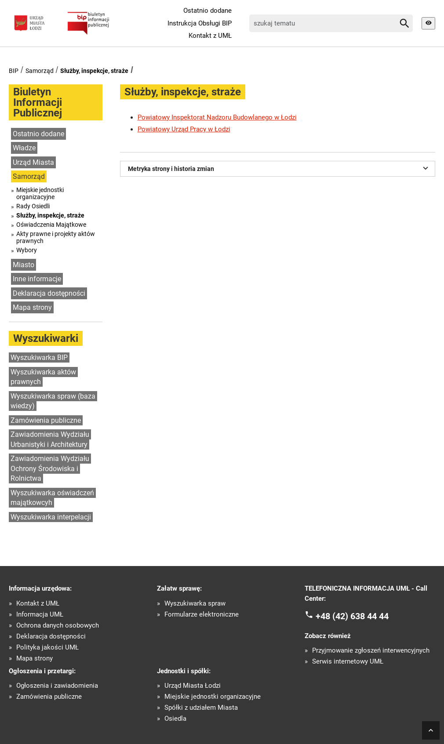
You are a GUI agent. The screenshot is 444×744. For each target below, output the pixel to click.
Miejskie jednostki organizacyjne (40, 193)
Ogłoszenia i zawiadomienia (57, 685)
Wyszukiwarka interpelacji (51, 517)
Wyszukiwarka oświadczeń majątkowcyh (52, 498)
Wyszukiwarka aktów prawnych (43, 377)
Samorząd (39, 70)
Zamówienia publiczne (46, 420)
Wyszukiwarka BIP (39, 357)
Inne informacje (37, 279)
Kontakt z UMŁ (210, 36)
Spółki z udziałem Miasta (201, 707)
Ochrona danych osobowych (57, 625)
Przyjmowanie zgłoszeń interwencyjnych (370, 650)
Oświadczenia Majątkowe (51, 224)
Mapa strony (32, 307)
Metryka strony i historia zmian (279, 168)
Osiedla (175, 718)
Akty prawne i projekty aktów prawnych (55, 237)
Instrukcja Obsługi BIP (199, 23)
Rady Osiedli (33, 206)
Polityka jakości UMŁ (47, 647)
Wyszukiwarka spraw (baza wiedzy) (53, 401)
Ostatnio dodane (207, 11)
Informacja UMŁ (39, 614)
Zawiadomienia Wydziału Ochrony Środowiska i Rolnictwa (50, 468)
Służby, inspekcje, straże (94, 70)
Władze (24, 148)
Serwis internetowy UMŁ (347, 661)
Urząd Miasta (33, 162)
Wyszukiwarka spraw (195, 603)
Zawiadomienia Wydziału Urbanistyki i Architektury (50, 439)
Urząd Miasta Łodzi (192, 685)
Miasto (23, 265)
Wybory (26, 250)
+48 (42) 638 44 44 (352, 616)
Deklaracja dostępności (49, 293)
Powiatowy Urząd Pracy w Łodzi (184, 129)
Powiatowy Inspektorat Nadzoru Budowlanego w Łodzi (217, 117)
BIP (13, 70)
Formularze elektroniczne (201, 614)
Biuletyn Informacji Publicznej (37, 102)
